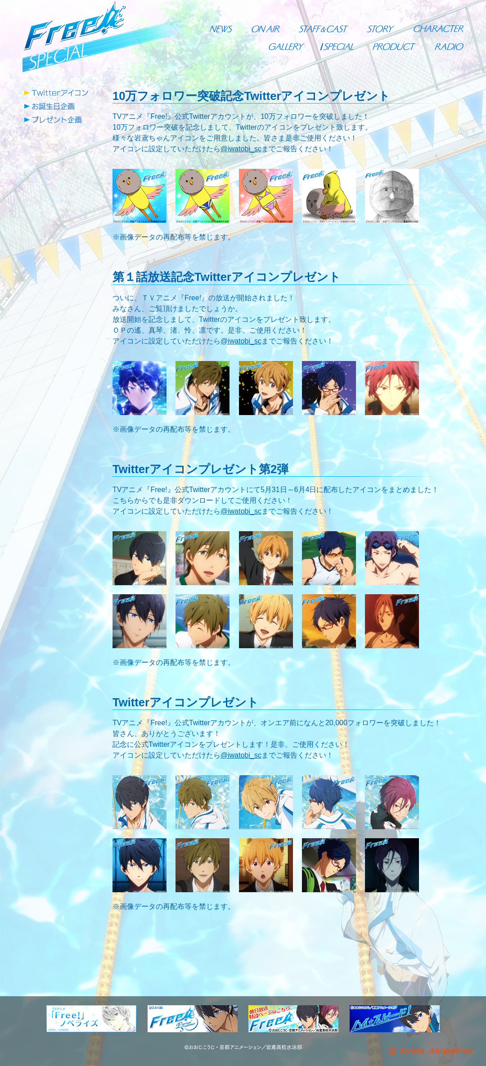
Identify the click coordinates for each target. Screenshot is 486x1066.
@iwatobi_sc (240, 149)
